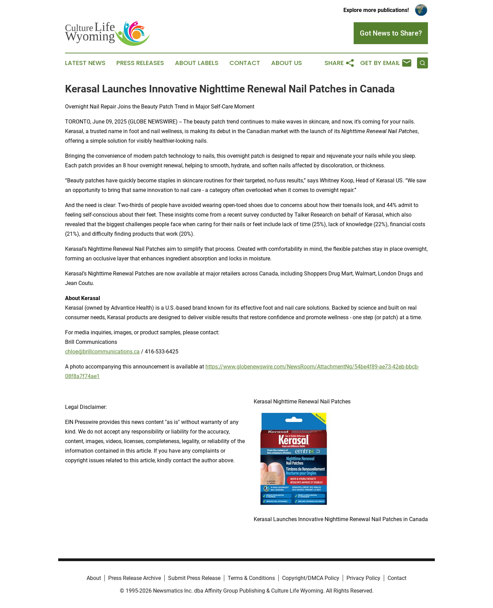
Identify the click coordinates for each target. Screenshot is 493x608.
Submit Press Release (194, 578)
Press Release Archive (134, 578)
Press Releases (140, 63)
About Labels (196, 63)
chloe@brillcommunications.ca (102, 351)
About (94, 578)
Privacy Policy (363, 578)
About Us (286, 63)
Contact (244, 63)
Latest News (85, 63)
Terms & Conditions (251, 578)
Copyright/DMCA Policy (310, 578)
